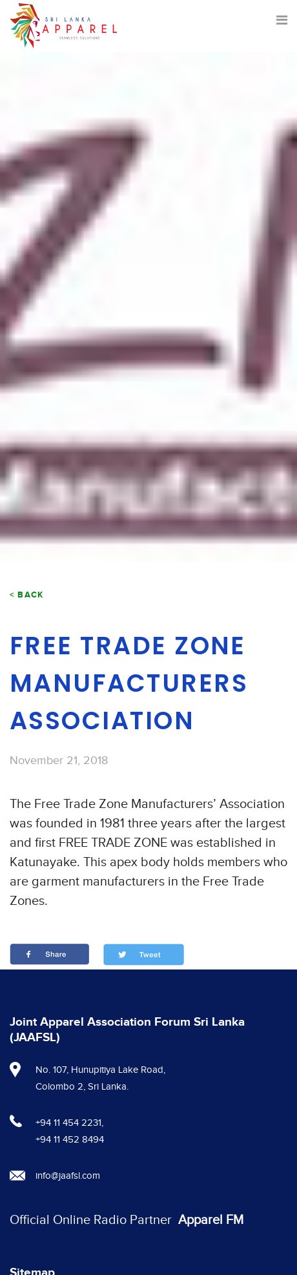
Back (30, 595)
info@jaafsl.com (68, 1175)
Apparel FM (210, 1220)
